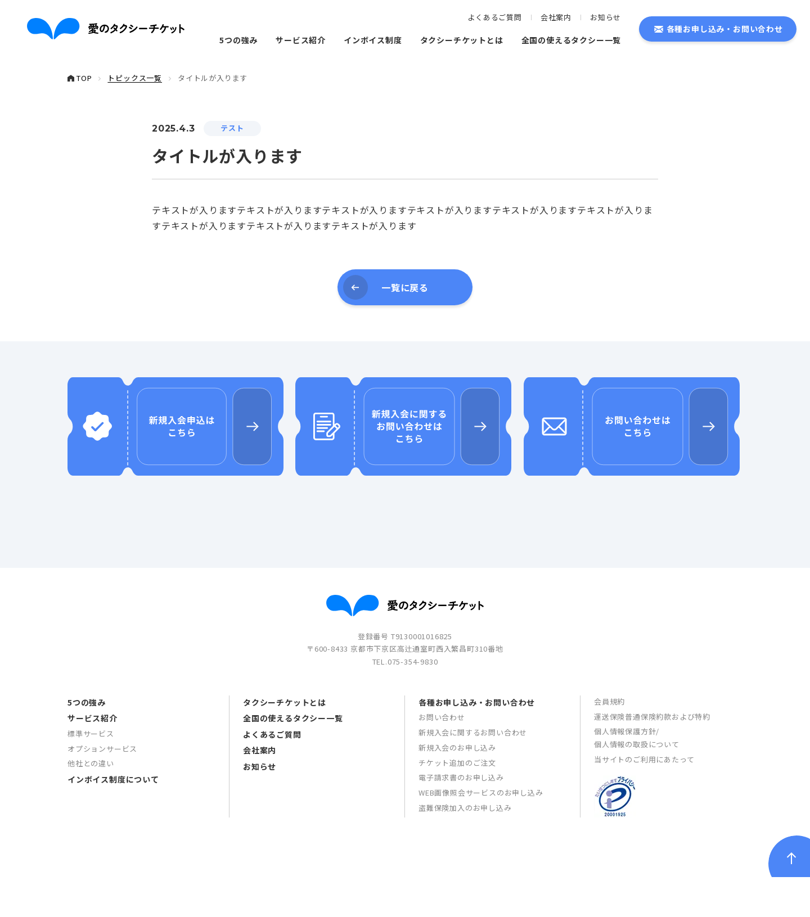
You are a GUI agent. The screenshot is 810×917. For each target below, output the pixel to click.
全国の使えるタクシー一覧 (571, 40)
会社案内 (556, 17)
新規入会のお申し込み (457, 788)
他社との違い (91, 803)
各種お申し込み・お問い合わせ (725, 28)
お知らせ (605, 17)
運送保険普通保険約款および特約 (652, 756)
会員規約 (609, 742)
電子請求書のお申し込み (461, 817)
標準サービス (91, 774)
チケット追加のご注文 (457, 802)
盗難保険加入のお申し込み (465, 848)
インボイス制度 (373, 40)
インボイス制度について (113, 819)
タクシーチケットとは (461, 40)
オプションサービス (102, 788)
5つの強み (238, 40)
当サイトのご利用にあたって (644, 799)
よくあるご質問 (494, 17)
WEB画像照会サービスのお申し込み (480, 833)
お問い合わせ (441, 757)
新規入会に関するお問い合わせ (472, 772)
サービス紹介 (301, 40)
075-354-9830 (413, 702)
